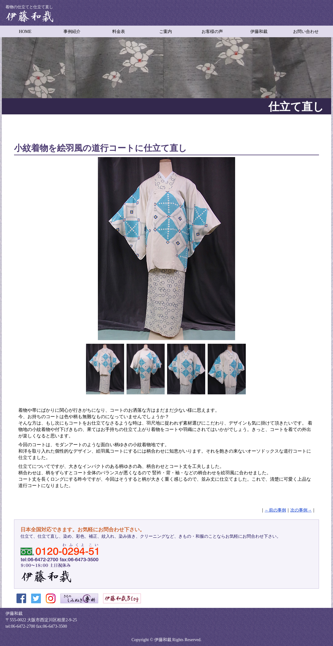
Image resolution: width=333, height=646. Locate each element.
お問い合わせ (306, 31)
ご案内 (165, 31)
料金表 (118, 31)
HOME (25, 31)
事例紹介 (72, 31)
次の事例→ (301, 510)
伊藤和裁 (258, 31)
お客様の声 (212, 31)
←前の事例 (275, 510)
